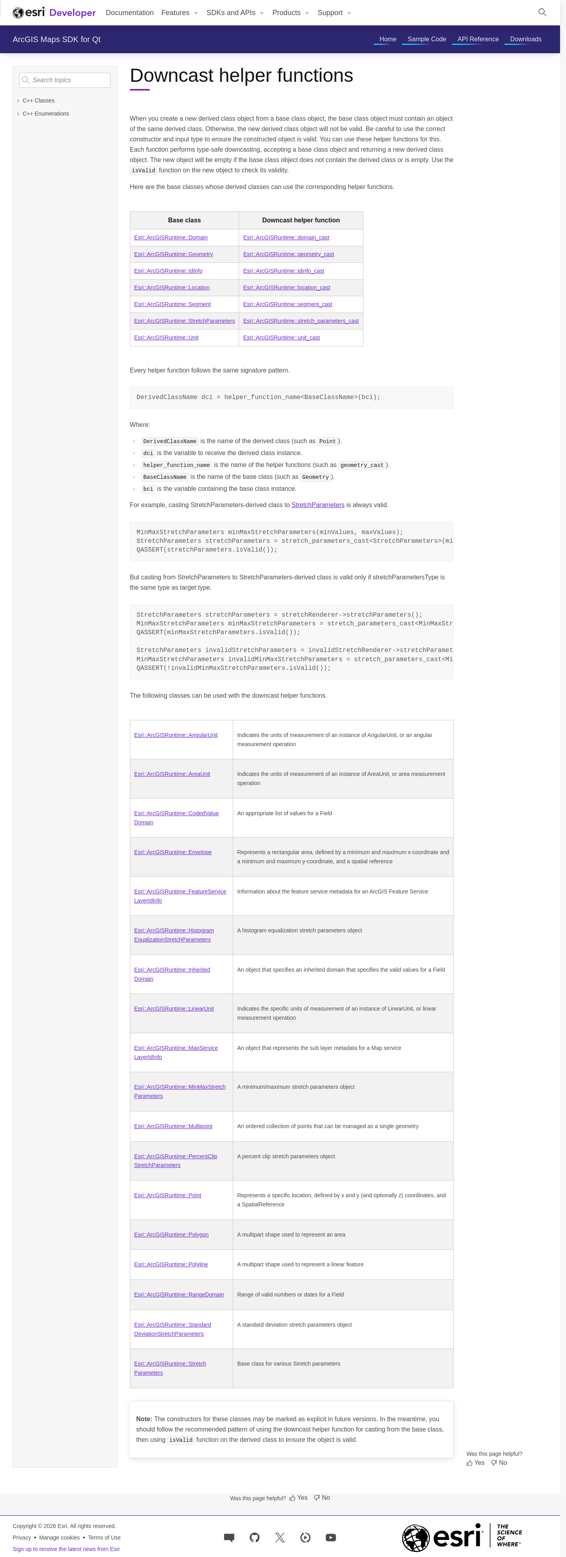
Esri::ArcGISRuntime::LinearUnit (174, 1008)
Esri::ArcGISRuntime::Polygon (171, 1234)
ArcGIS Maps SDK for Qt (56, 39)
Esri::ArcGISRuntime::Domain (171, 237)
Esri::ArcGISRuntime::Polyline (171, 1264)
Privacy (22, 1537)
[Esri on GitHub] (254, 1537)
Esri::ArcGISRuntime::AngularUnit (176, 735)
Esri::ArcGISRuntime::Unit (166, 337)
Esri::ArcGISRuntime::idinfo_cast (283, 271)
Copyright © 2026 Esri (40, 1526)
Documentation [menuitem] (130, 13)
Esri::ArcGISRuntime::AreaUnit (172, 774)
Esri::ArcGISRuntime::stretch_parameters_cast (301, 321)
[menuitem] (180, 12)
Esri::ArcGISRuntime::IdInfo (168, 271)
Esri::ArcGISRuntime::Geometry (173, 254)
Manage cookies (59, 1537)
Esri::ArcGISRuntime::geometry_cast (288, 254)
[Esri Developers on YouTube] (330, 1537)
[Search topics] (64, 80)
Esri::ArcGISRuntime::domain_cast (286, 237)
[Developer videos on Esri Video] (305, 1537)
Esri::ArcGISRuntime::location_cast (286, 287)
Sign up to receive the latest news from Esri (66, 1549)
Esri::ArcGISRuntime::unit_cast (281, 337)
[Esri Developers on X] (280, 1537)
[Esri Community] (229, 1537)
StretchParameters (318, 505)
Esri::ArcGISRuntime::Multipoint (173, 1126)
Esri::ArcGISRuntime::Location (172, 287)
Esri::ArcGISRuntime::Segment (172, 304)
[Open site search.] (542, 12)
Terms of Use (104, 1537)
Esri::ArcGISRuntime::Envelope (173, 852)
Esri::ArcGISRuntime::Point (167, 1195)
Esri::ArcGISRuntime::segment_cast (287, 304)
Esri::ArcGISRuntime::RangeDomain (179, 1294)
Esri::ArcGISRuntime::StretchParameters (184, 321)
